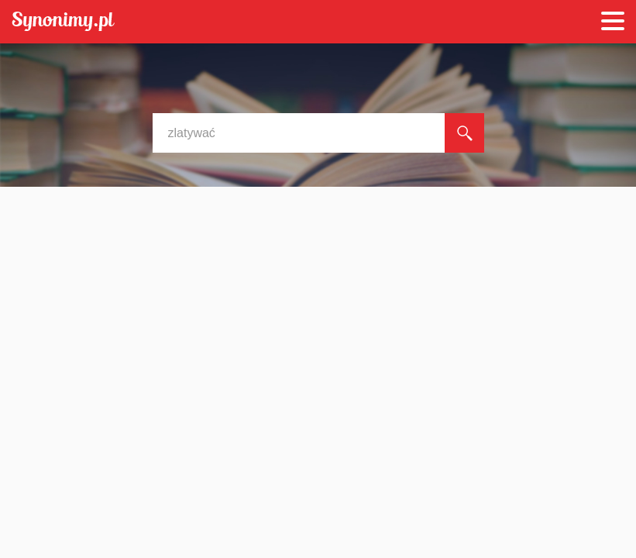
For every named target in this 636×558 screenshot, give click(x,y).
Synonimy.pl (63, 22)
